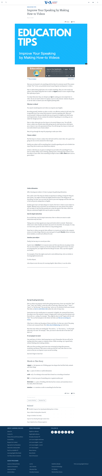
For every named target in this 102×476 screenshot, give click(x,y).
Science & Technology (57, 466)
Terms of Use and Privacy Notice (15, 437)
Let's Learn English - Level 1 (35, 442)
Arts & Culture (10, 472)
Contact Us (10, 434)
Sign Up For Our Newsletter (14, 445)
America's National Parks (13, 464)
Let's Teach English (33, 447)
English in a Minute (34, 431)
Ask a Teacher (33, 466)
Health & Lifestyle (56, 464)
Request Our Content (12, 442)
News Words (32, 453)
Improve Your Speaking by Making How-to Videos (61, 69)
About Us (9, 431)
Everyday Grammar (34, 472)
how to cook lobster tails (41, 309)
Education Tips (31, 7)
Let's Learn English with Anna (36, 439)
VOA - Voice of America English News (57, 71)
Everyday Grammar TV (34, 437)
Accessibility (10, 439)
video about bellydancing (53, 325)
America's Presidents (12, 466)
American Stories (11, 469)
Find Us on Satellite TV (12, 450)
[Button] (67, 22)
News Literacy (32, 450)
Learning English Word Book (14, 453)
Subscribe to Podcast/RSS (13, 447)
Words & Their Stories (57, 472)
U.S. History (54, 469)
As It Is (31, 464)
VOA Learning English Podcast (81, 464)
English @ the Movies (34, 434)
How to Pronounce (33, 455)
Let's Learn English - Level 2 (36, 445)
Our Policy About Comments (14, 455)
